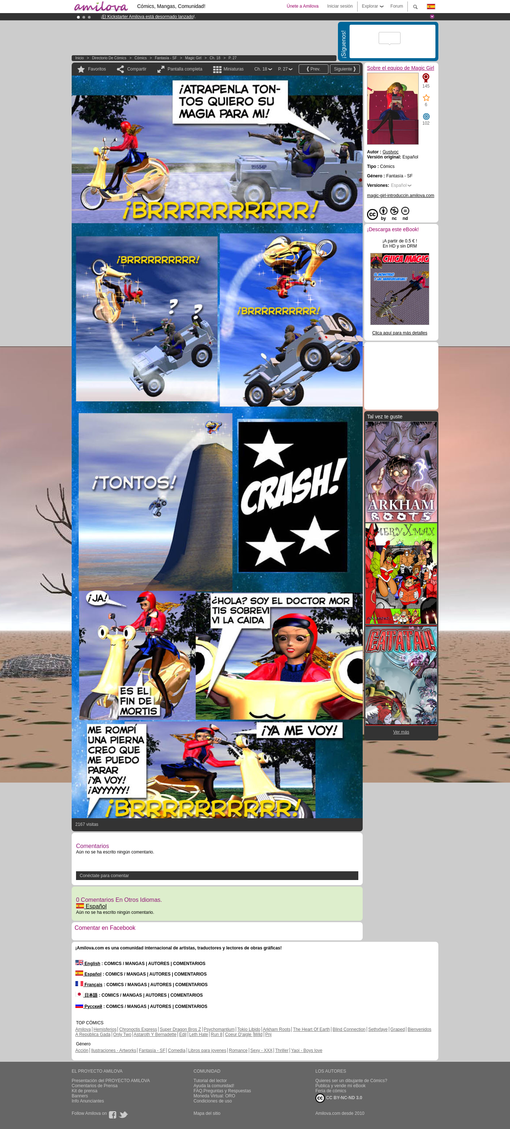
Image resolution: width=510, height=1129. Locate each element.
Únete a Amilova (302, 6)
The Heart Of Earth (311, 1029)
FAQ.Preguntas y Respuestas (222, 1090)
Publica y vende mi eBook (340, 1085)
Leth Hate (198, 1034)
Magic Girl (194, 58)
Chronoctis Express (138, 1029)
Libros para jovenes (207, 1050)
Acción (81, 1050)
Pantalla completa (185, 69)
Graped (397, 1029)
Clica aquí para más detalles (399, 333)
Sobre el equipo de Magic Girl (400, 68)
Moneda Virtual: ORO (214, 1095)
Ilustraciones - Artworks (113, 1050)
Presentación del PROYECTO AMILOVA (111, 1080)
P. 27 (232, 58)
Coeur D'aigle (239, 1034)
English (87, 963)
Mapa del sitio (207, 1113)
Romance (238, 1050)
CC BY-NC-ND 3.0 (338, 1098)
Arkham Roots (276, 1029)
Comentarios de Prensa (94, 1085)
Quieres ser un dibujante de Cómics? (351, 1080)
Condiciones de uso (213, 1101)
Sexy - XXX (261, 1050)
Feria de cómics (330, 1090)
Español (91, 906)
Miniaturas (233, 69)
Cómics (141, 58)
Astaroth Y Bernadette (155, 1034)
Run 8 (216, 1034)
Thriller (281, 1050)
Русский (88, 1006)
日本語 (86, 995)
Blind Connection (349, 1029)
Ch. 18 (215, 58)
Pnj (268, 1034)
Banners (80, 1095)
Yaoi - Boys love (306, 1050)
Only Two (122, 1034)
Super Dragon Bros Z (180, 1029)
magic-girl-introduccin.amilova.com (400, 195)
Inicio (79, 58)
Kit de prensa (84, 1090)
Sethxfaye (377, 1029)
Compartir (137, 69)
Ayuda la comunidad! (214, 1085)
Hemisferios (104, 1029)
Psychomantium (219, 1029)
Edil (183, 1034)
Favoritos (97, 69)
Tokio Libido (248, 1029)
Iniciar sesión (340, 6)
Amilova (83, 1029)
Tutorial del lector (210, 1080)
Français (89, 984)
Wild (258, 1034)
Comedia (177, 1050)
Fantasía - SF (166, 58)
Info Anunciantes (88, 1101)
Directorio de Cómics (109, 58)
